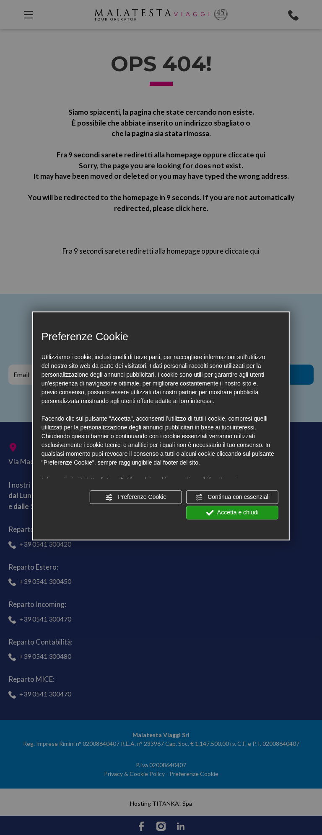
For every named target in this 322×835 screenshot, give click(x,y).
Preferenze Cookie (135, 497)
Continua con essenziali (232, 497)
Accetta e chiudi (232, 512)
